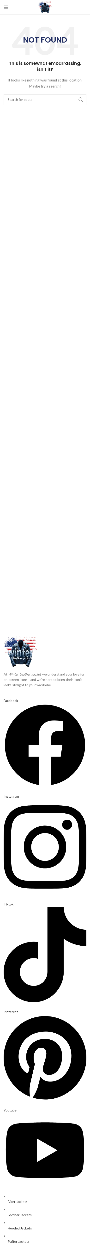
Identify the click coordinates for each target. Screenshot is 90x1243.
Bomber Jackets (20, 1215)
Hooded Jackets (20, 1228)
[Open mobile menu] (6, 7)
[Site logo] (45, 7)
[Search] (45, 99)
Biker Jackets (18, 1201)
